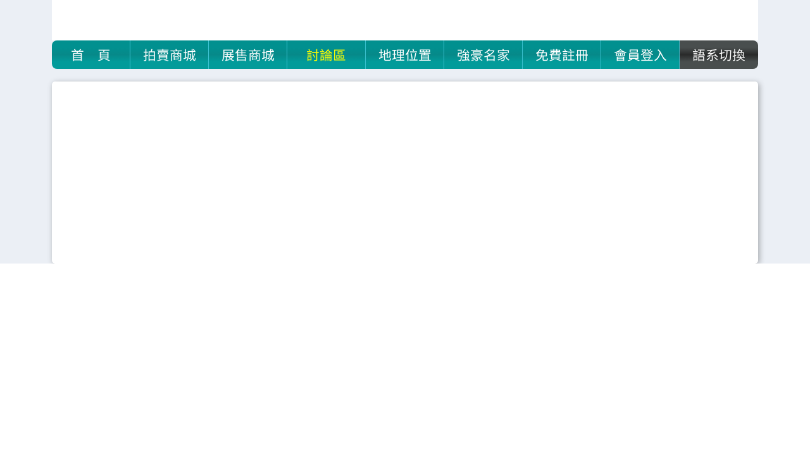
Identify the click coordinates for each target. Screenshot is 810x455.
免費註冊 (562, 54)
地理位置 (405, 54)
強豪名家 (483, 54)
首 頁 (91, 54)
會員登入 (640, 54)
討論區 (326, 54)
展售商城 (248, 54)
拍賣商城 (169, 54)
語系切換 (718, 54)
